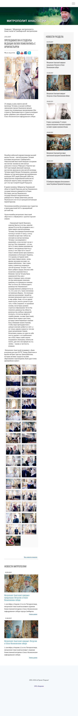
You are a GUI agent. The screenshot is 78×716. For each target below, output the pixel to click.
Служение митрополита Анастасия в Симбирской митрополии (20, 30)
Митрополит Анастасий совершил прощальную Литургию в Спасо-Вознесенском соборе (16, 597)
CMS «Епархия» (39, 686)
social (18, 52)
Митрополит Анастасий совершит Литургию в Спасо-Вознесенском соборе (20, 642)
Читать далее (33, 614)
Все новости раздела (30, 557)
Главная (7, 29)
